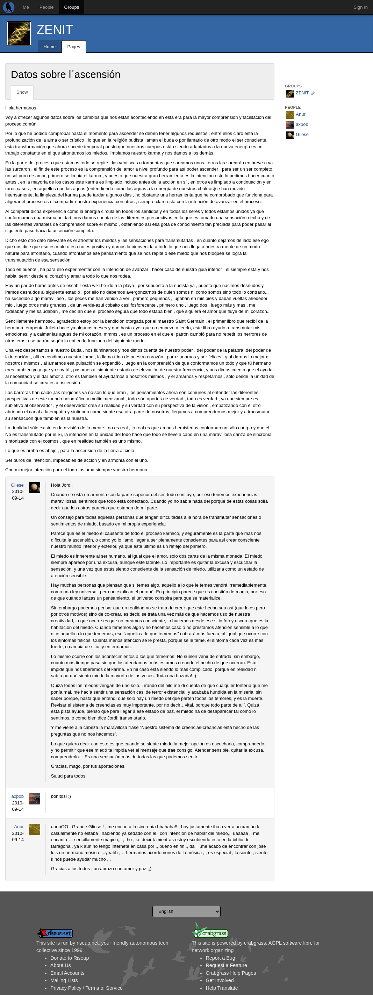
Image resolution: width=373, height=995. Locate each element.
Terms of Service (104, 988)
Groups (71, 7)
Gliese (17, 485)
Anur (18, 826)
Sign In (361, 7)
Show (22, 92)
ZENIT (55, 29)
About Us (60, 965)
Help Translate (222, 988)
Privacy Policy (65, 988)
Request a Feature (226, 965)
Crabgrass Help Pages (231, 973)
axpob (17, 796)
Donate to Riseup (69, 958)
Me (26, 7)
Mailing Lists (64, 980)
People (46, 7)
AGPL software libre (290, 943)
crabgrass (255, 943)
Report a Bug (220, 958)
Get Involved (220, 980)
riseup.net (88, 943)
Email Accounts (67, 973)
